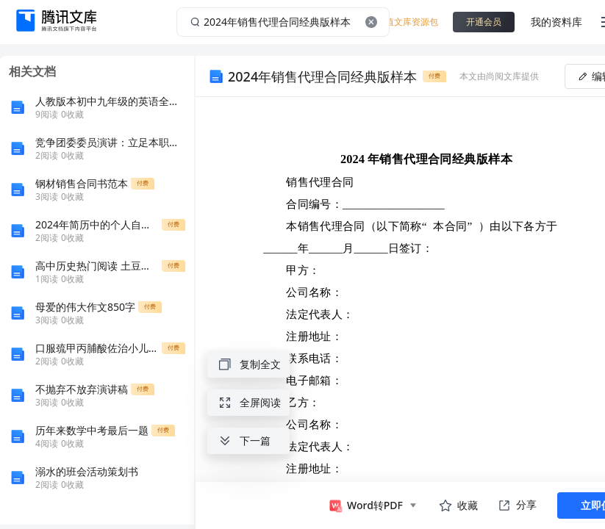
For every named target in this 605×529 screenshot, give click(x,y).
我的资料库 (556, 22)
